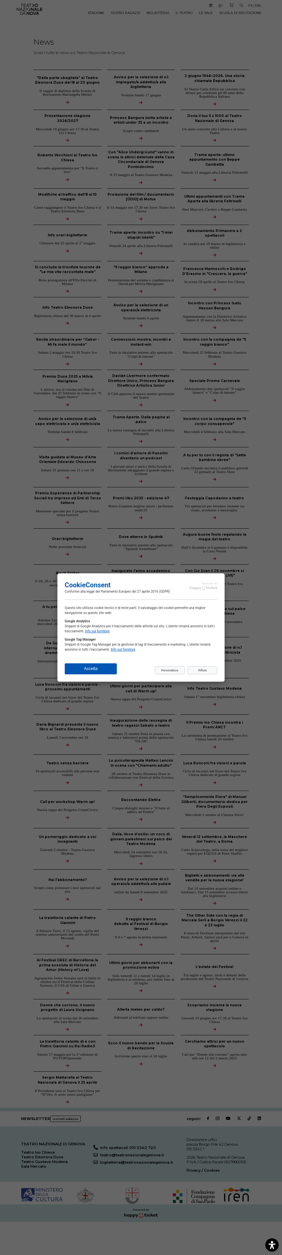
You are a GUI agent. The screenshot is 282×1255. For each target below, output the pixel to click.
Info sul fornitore (97, 631)
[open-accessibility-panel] (272, 1245)
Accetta (90, 668)
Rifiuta (202, 670)
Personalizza (169, 670)
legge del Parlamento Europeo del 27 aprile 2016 (122, 591)
